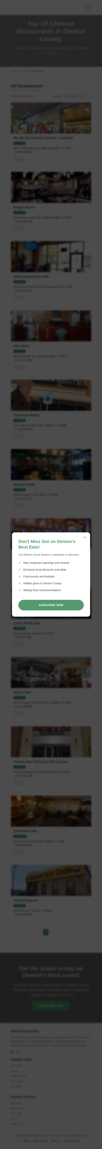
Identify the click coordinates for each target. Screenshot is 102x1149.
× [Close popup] (85, 537)
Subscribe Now (51, 605)
